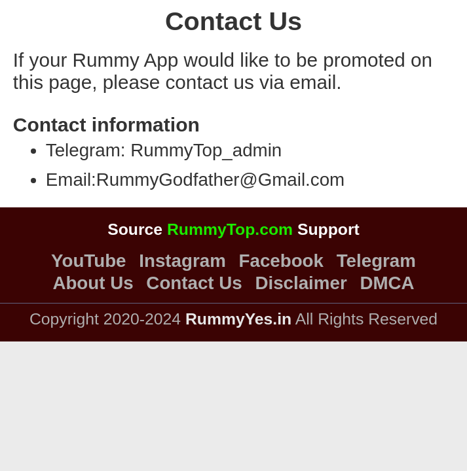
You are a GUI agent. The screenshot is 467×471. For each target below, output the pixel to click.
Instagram (182, 261)
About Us (92, 283)
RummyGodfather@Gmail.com (220, 179)
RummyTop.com (230, 229)
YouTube (88, 261)
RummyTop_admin (206, 150)
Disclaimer (300, 283)
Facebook (281, 261)
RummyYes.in (238, 319)
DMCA (387, 283)
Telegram (376, 261)
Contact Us (194, 283)
